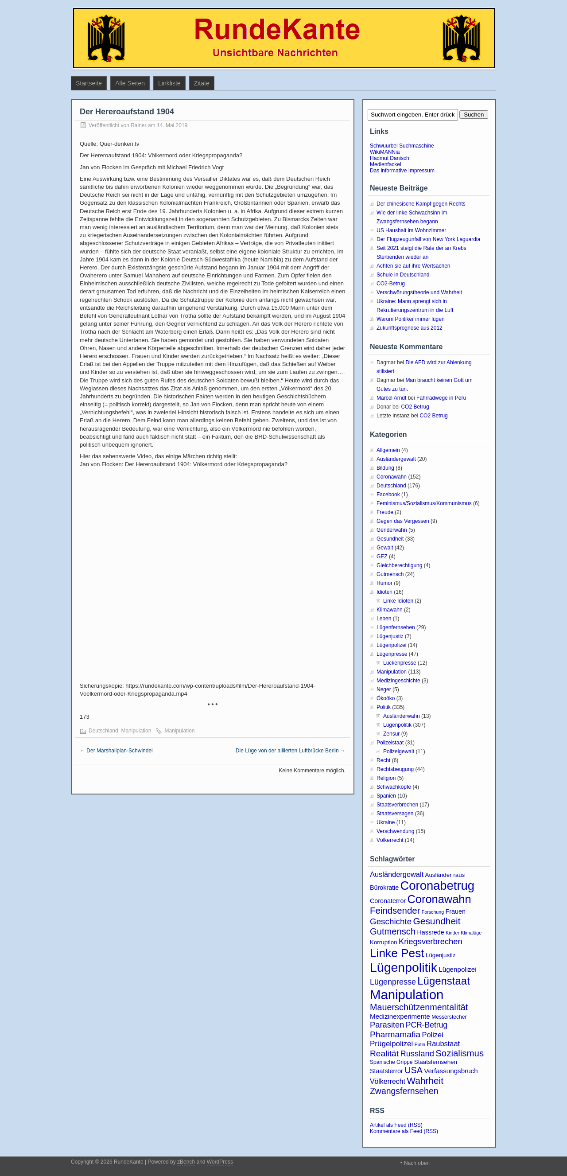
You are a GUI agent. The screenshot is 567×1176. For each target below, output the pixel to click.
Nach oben (417, 1163)
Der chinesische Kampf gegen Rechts (421, 204)
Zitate (202, 83)
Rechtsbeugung (395, 769)
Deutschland (103, 731)
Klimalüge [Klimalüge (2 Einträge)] (471, 932)
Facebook (388, 494)
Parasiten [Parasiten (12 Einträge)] (387, 1024)
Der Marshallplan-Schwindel (116, 751)
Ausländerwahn (401, 716)
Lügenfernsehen (396, 627)
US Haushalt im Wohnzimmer (411, 230)
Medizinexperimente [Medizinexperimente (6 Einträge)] (400, 1016)
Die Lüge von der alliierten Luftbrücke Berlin (291, 751)
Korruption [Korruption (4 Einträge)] (383, 942)
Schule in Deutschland (403, 275)
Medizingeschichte (398, 681)
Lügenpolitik (397, 725)
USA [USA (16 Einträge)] (413, 1070)
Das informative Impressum (402, 170)
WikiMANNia (385, 152)
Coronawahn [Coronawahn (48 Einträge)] (439, 899)
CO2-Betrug (391, 283)
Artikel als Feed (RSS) (396, 1125)
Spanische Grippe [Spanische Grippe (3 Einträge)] (391, 1062)
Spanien (386, 796)
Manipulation (136, 731)
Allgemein (388, 450)
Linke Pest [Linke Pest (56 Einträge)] (397, 953)
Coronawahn (392, 477)
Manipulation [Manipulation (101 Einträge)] (406, 994)
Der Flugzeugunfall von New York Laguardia (428, 239)
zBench (186, 1162)
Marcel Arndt (391, 398)
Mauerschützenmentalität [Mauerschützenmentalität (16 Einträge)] (419, 1007)
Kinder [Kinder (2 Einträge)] (452, 932)
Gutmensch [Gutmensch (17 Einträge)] (393, 931)
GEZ (382, 556)
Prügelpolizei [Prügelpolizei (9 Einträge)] (391, 1044)
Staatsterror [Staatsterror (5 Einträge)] (386, 1071)
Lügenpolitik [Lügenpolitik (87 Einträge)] (403, 967)
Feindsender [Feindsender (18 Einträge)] (395, 910)
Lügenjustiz (390, 636)
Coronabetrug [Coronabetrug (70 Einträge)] (437, 885)
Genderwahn (392, 530)
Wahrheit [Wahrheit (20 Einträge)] (425, 1080)
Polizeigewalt (398, 751)
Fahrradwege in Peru (441, 398)
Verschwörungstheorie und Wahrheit (419, 292)
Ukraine (386, 822)
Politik (384, 707)
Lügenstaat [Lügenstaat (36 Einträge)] (443, 981)
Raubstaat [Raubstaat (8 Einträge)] (443, 1043)
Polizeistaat (390, 743)
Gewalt (385, 548)
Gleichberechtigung (399, 565)
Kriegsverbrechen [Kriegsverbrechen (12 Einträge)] (430, 941)
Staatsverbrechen (397, 805)
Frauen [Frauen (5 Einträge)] (456, 911)
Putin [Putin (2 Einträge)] (420, 1044)
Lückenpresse (399, 663)
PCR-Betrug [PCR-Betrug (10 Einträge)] (426, 1024)
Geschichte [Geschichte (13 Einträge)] (391, 921)
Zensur (391, 734)
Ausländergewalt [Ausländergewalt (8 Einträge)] (396, 874)
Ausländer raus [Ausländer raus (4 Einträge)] (445, 875)
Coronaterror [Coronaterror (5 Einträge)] (388, 900)
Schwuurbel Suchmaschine (402, 146)
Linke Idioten (398, 601)
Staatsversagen (395, 813)
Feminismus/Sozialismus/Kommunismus (424, 503)
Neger (384, 689)
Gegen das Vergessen (403, 521)
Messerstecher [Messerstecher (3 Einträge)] (449, 1017)
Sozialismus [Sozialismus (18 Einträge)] (459, 1053)
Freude (385, 512)
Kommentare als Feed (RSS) (404, 1131)
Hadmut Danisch (389, 158)
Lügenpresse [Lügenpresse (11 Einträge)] (393, 981)
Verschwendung (395, 831)
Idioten (384, 592)
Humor (384, 583)
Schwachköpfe (394, 787)
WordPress (220, 1162)
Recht (383, 760)
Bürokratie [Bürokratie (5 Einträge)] (384, 887)
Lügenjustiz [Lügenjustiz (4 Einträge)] (441, 955)
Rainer (138, 125)
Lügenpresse (392, 654)
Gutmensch (390, 574)
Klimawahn (390, 610)
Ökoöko (386, 698)
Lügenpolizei (391, 645)
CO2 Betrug (415, 407)
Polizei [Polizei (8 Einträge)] (432, 1035)
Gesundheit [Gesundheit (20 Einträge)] (437, 921)
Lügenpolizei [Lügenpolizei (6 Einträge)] (457, 969)
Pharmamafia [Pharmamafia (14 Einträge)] (395, 1034)
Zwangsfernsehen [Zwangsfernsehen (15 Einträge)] (404, 1091)
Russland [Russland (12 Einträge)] (417, 1053)
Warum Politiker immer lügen (411, 319)
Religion (386, 778)
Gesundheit (390, 539)
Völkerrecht (390, 840)
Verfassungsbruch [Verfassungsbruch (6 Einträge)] (451, 1071)
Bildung (385, 468)
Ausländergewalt (396, 459)
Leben (384, 618)
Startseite (89, 83)
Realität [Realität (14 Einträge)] (384, 1053)
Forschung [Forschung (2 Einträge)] (433, 912)
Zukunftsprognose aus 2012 (410, 328)
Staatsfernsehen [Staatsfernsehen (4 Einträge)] (435, 1062)
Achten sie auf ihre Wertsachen (413, 266)
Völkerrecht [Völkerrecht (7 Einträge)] (387, 1081)
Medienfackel (385, 164)
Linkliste (169, 83)
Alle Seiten (130, 83)
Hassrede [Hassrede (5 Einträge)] (430, 932)
